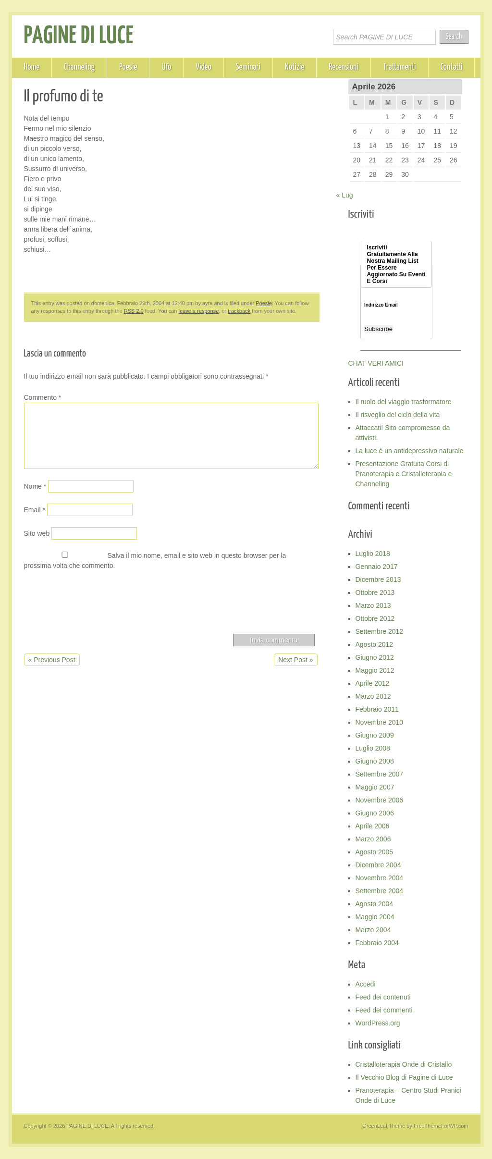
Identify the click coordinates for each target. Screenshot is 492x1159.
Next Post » (295, 660)
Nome (35, 486)
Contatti (452, 67)
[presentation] (97, 604)
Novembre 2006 (380, 800)
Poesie (128, 67)
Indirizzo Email (381, 305)
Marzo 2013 (373, 605)
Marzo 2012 (373, 696)
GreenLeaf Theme (383, 1126)
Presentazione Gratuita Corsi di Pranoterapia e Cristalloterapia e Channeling (404, 474)
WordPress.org (378, 1023)
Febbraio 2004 (377, 943)
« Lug (344, 195)
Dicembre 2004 (378, 865)
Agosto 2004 (375, 904)
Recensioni (343, 67)
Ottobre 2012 (375, 618)
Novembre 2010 (380, 722)
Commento (43, 397)
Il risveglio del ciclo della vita (398, 415)
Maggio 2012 (375, 670)
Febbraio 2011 (377, 709)
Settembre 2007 (380, 774)
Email (34, 510)
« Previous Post (51, 660)
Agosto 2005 (375, 852)
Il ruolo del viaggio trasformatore (404, 402)
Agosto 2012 (375, 644)
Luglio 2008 (373, 748)
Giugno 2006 (375, 813)
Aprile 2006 (373, 826)
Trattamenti (399, 67)
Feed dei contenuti (383, 997)
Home (32, 67)
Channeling (79, 67)
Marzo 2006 (373, 839)
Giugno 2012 (375, 657)
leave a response (199, 311)
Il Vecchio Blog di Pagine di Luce (404, 1077)
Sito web (37, 533)
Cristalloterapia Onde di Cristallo (404, 1064)
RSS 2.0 (134, 311)
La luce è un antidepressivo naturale (410, 451)
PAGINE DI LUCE (79, 36)
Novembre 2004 (380, 878)
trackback (239, 311)
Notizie (295, 67)
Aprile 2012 (373, 683)
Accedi (366, 984)
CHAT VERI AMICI (376, 363)
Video (203, 67)
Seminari (248, 67)
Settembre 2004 (380, 891)
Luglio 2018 (373, 553)
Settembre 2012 (380, 631)
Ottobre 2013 (375, 592)
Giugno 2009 (375, 735)
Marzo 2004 (373, 930)
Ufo (166, 67)
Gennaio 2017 (377, 566)
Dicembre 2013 (378, 579)
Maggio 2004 (375, 917)
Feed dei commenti (384, 1010)
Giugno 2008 (375, 761)
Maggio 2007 (375, 787)
